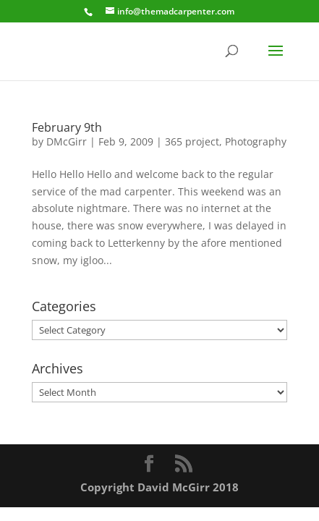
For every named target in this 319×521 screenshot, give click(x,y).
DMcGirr (66, 141)
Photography (255, 141)
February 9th (67, 127)
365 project (192, 141)
